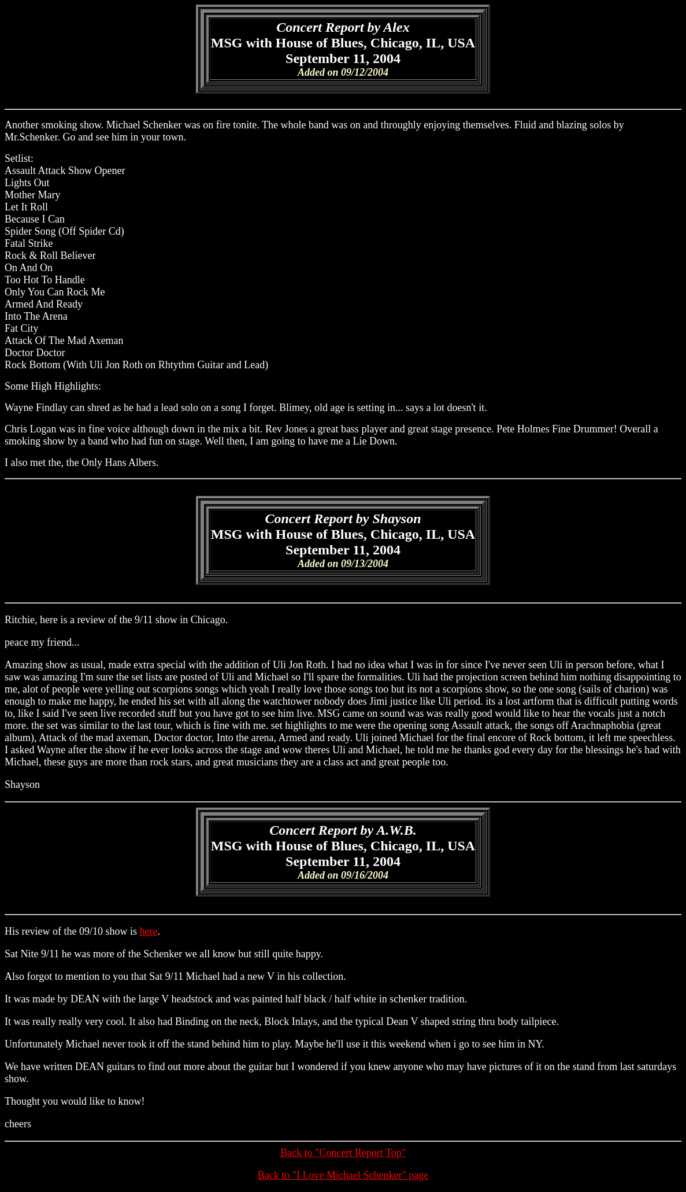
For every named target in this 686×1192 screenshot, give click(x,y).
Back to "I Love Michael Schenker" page (343, 1175)
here (148, 931)
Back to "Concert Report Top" (343, 1152)
